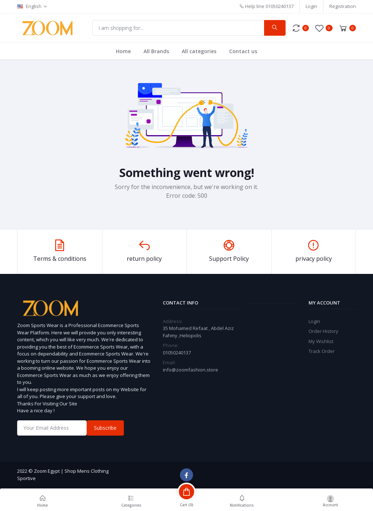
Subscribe (105, 427)
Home (123, 51)
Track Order (322, 351)
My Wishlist (321, 341)
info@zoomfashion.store (190, 369)
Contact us (243, 51)
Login (311, 6)
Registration (342, 6)
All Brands (156, 51)
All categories (199, 51)
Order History (323, 331)
